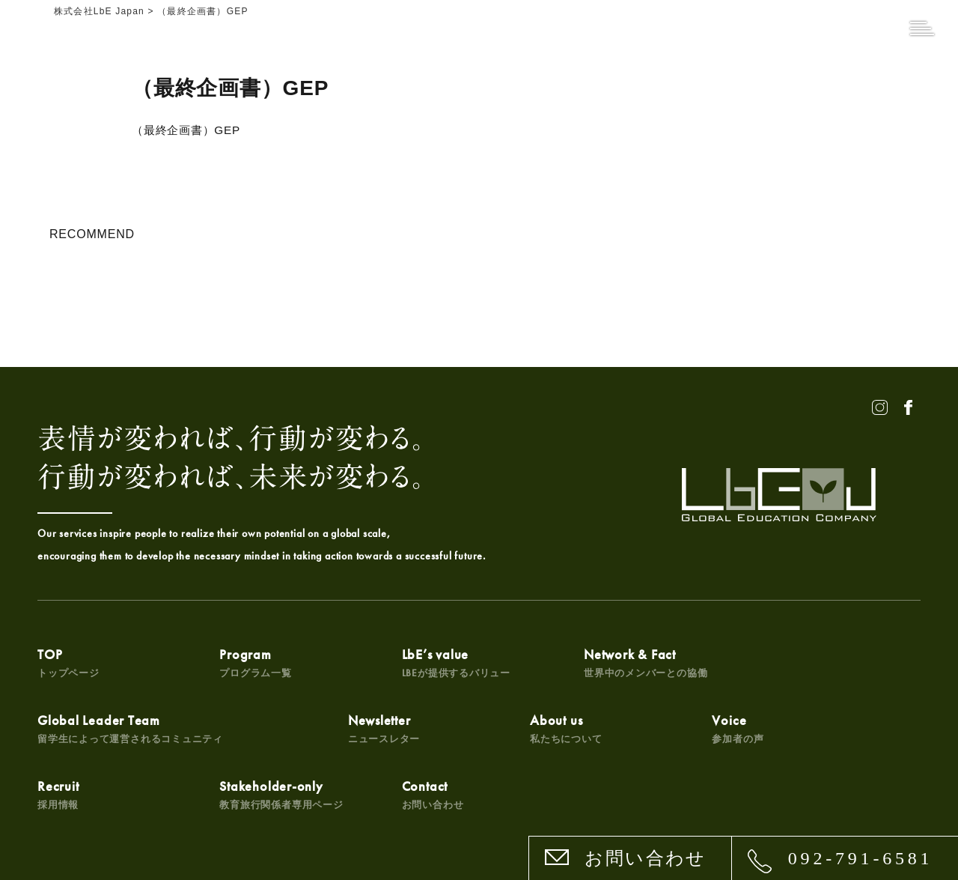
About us (221, 731)
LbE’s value (386, 662)
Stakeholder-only (688, 731)
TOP (68, 662)
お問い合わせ (645, 858)
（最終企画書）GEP (189, 130)
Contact (804, 731)
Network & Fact (541, 662)
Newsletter (73, 731)
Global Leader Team (719, 662)
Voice (357, 731)
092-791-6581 (860, 858)
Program (221, 662)
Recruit (500, 731)
